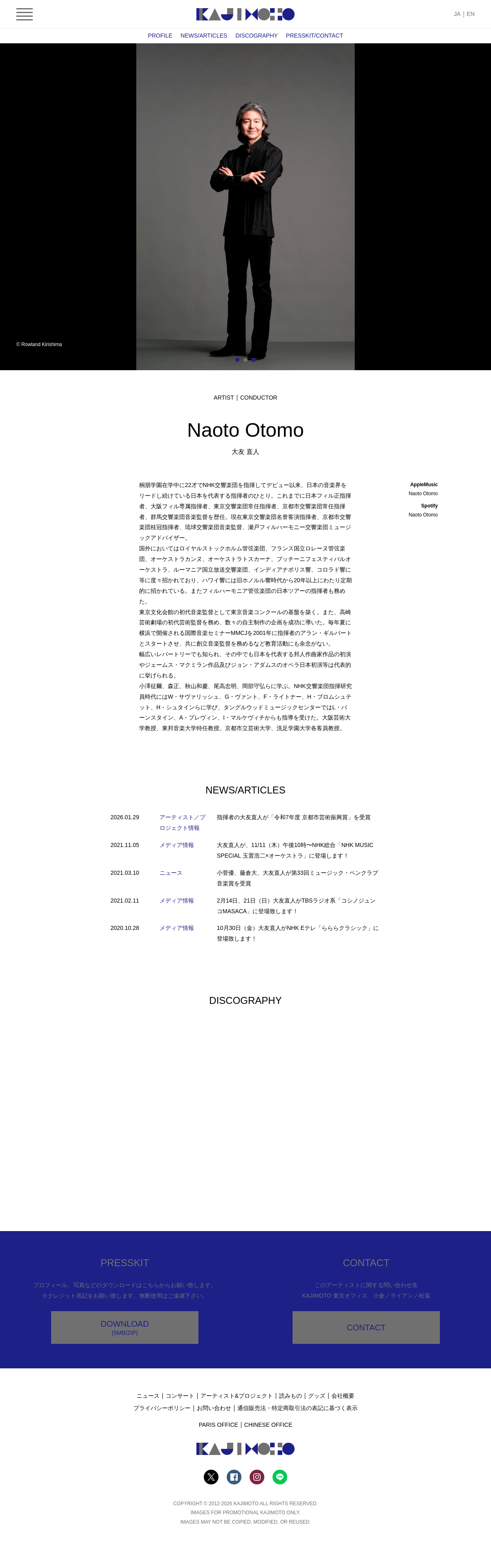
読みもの (290, 1395)
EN (471, 14)
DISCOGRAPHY (256, 35)
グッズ (316, 1395)
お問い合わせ (214, 1408)
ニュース (148, 1395)
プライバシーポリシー (162, 1408)
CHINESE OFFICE (268, 1424)
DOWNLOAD (125, 1327)
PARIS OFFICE (218, 1424)
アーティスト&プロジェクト (236, 1395)
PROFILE (160, 35)
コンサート (180, 1395)
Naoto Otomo (423, 493)
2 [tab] (245, 360)
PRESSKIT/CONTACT (314, 35)
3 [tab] (254, 360)
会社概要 (342, 1395)
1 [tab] (237, 360)
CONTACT (366, 1327)
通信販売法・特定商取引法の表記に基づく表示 (297, 1408)
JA (457, 14)
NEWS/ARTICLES (203, 35)
